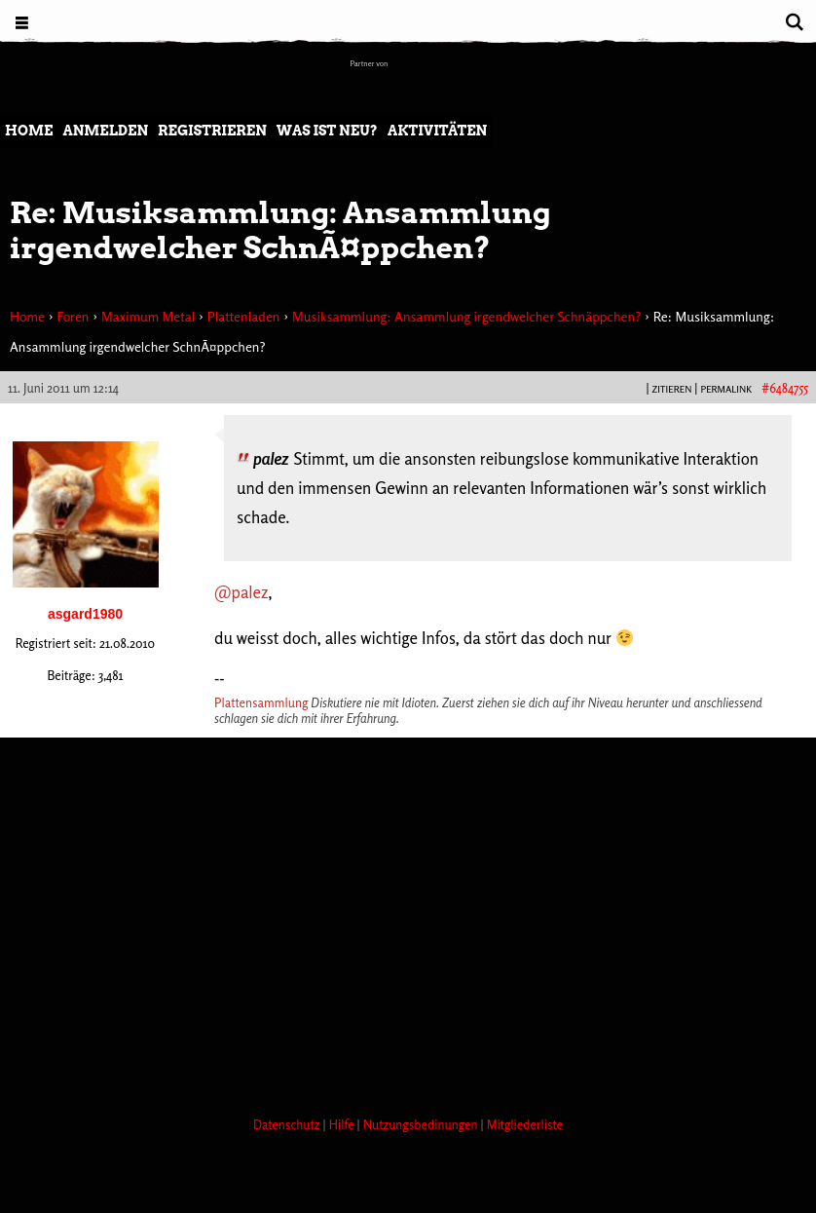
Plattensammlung (261, 702)
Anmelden (105, 130)
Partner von (370, 63)
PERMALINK (726, 389)
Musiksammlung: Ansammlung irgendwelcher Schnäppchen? (466, 316)
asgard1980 (85, 614)
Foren (72, 316)
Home (29, 130)
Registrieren (212, 130)
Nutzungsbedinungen (422, 1124)
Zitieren (671, 389)
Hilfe (343, 1124)
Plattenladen (243, 316)
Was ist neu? (327, 130)
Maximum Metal (148, 316)
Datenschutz (288, 1124)
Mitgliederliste (525, 1124)
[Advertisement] (354, 1028)
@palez (241, 592)
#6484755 (784, 388)
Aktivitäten (437, 130)
